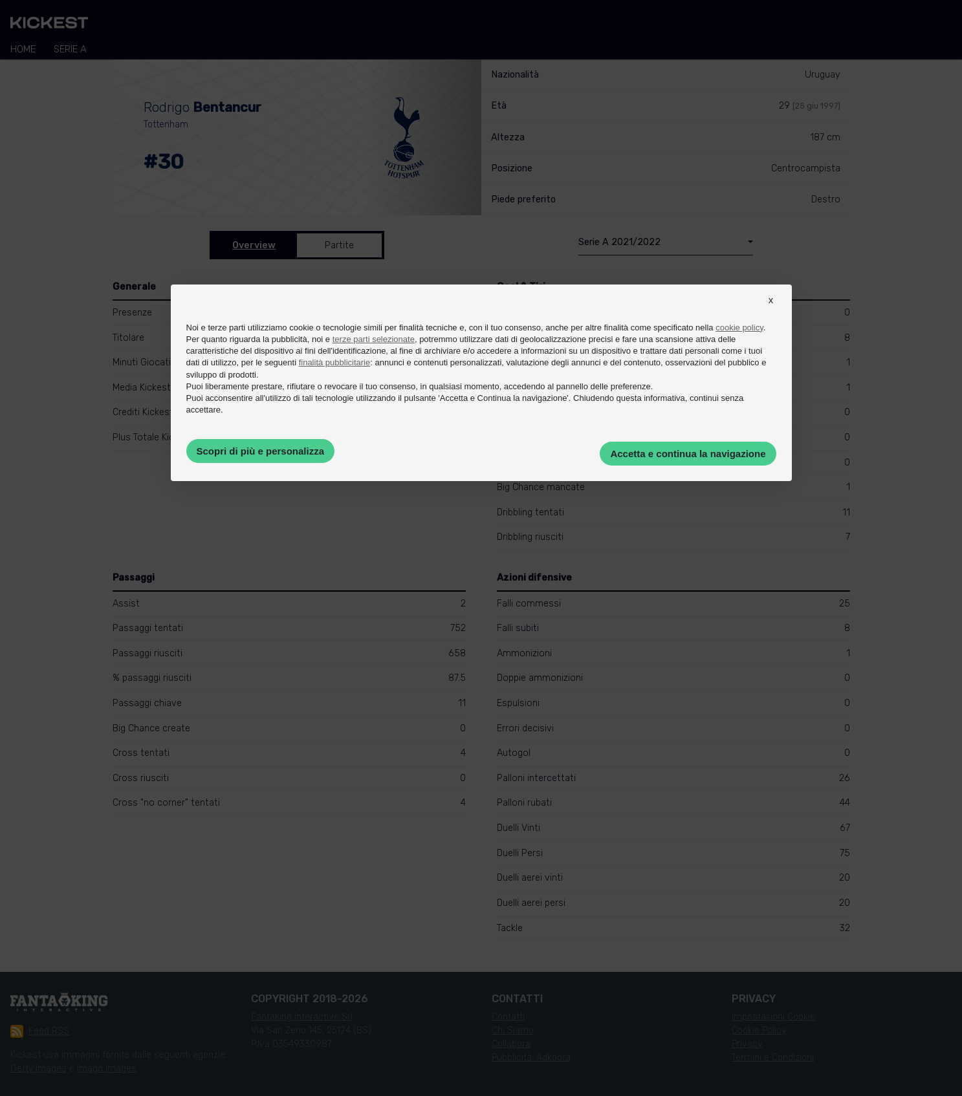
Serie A (70, 49)
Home (23, 49)
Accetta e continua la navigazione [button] (687, 453)
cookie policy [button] (739, 327)
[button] (771, 311)
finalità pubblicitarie (335, 362)
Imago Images (107, 1068)
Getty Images (38, 1068)
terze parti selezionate (374, 339)
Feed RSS (39, 1031)
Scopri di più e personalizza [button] (261, 451)
